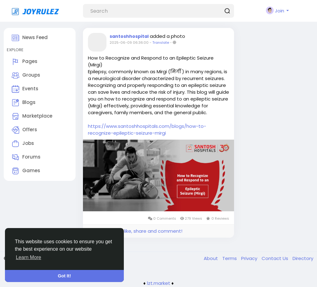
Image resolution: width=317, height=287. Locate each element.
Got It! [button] (64, 275)
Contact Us (275, 258)
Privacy (249, 258)
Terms (230, 258)
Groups (26, 75)
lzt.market (158, 283)
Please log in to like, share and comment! (135, 231)
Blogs (24, 102)
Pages (24, 61)
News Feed (30, 38)
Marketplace (32, 116)
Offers (24, 130)
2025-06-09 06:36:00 (129, 42)
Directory (303, 258)
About (211, 258)
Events (25, 89)
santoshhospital (129, 36)
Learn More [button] (28, 257)
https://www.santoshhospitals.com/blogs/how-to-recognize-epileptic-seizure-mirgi (147, 129)
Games (26, 171)
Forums (26, 157)
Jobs (23, 143)
